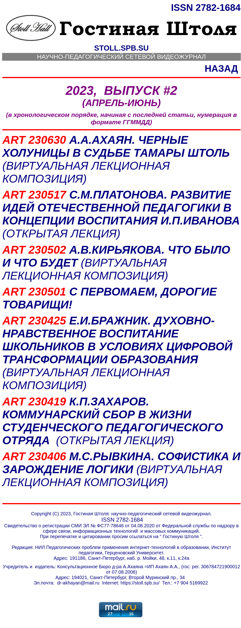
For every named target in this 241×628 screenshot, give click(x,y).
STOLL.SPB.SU (121, 48)
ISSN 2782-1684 (206, 7)
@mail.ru (90, 582)
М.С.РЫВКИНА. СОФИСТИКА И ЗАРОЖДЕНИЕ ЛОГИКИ (121, 469)
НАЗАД (221, 68)
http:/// (139, 582)
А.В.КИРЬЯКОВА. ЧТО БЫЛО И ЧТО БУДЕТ (116, 263)
